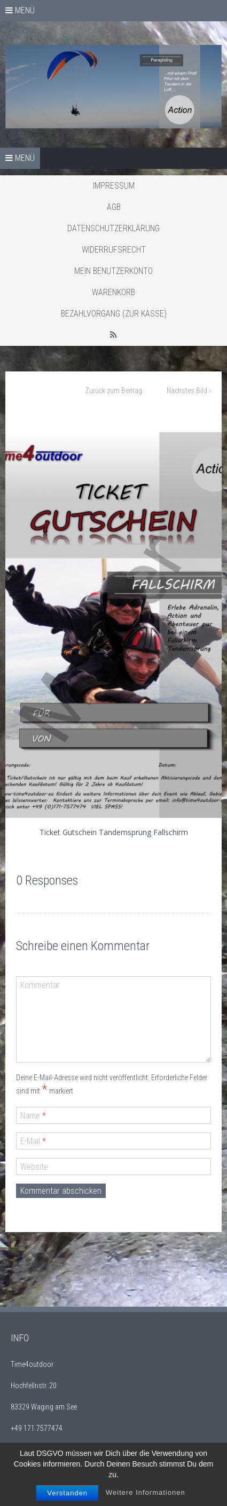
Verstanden (67, 1495)
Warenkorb (113, 292)
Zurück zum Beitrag (113, 390)
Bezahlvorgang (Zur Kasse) (114, 314)
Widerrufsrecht (114, 250)
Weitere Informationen (145, 1495)
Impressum (114, 186)
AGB (114, 207)
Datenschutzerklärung (113, 228)
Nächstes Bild (189, 390)
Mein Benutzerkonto (113, 271)
